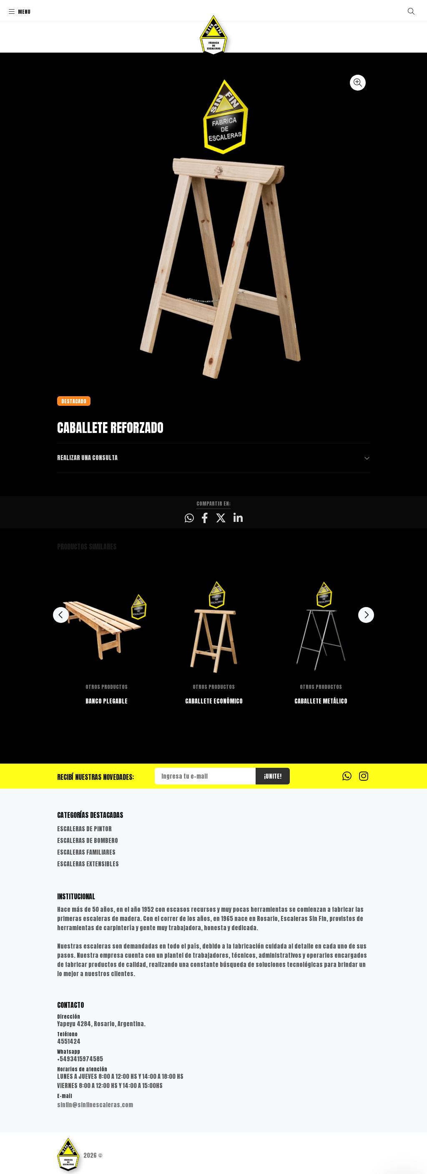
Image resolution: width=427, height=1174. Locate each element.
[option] (106, 654)
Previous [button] (61, 615)
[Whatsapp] (347, 775)
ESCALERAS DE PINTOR (84, 829)
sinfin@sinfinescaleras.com (95, 1105)
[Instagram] (363, 775)
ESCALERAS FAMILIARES (86, 852)
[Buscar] (411, 11)
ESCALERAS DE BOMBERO (87, 840)
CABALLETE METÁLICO (320, 701)
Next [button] (366, 615)
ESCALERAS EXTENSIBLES (88, 864)
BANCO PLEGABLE (106, 701)
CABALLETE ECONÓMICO (214, 701)
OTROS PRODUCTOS (106, 687)
